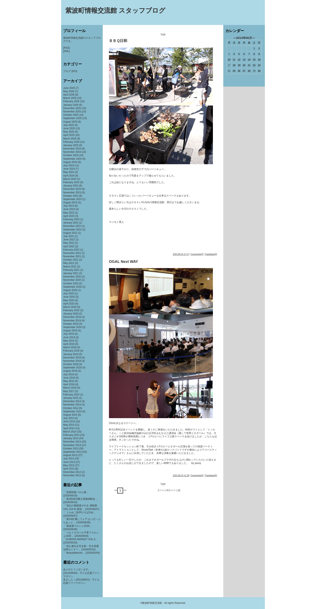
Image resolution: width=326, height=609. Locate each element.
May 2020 (68, 300)
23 (259, 65)
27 (244, 71)
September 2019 (72, 327)
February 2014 (71, 435)
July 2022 (68, 236)
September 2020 (72, 286)
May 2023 (68, 212)
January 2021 (70, 273)
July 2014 (68, 418)
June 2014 (69, 421)
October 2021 (70, 259)
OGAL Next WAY (123, 262)
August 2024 (70, 162)
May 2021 (68, 263)
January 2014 (70, 438)
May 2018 (68, 381)
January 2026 (70, 104)
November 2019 (72, 320)
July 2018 (68, 374)
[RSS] (66, 47)
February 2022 (71, 249)
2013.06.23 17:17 (181, 254)
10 (229, 59)
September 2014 (72, 411)
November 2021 (72, 256)
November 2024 (72, 151)
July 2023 (68, 205)
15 (254, 59)
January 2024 (70, 185)
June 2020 (69, 296)
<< (115, 490)
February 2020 (71, 310)
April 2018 (68, 384)
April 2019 (68, 344)
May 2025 (68, 131)
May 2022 (68, 242)
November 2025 (72, 111)
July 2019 (68, 333)
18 (234, 65)
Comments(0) (197, 254)
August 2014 (70, 414)
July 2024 (68, 165)
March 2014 (69, 431)
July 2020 (68, 293)
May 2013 (68, 465)
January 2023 (70, 222)
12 (239, 59)
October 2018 (70, 364)
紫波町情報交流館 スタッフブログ (115, 10)
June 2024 (69, 168)
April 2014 (68, 428)
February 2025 (71, 141)
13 (244, 59)
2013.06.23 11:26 (181, 475)
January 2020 (70, 313)
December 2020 (72, 276)
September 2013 (72, 451)
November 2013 (72, 445)
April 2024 (68, 175)
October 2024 (70, 155)
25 (234, 71)
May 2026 (68, 91)
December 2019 (72, 317)
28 (249, 71)
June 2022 (69, 239)
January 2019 (70, 354)
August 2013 (70, 455)
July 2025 (68, 125)
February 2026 (71, 101)
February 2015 (71, 394)
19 (239, 65)
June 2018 (69, 377)
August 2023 (70, 202)
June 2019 (69, 337)
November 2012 (72, 475)
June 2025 (69, 128)
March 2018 (69, 387)
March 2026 (69, 98)
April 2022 (68, 246)
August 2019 (70, 330)
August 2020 (70, 290)
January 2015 (70, 397)
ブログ (67, 71)
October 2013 (70, 448)
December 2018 (72, 357)
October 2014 (70, 408)
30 (259, 71)
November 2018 (72, 360)
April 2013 (68, 468)
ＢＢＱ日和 (118, 41)
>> (124, 490)
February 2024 (71, 182)
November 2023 (72, 192)
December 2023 (72, 189)
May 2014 (68, 424)
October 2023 (70, 195)
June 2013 (69, 462)
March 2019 (69, 347)
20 (244, 65)
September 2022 (72, 229)
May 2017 (68, 391)
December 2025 (72, 108)
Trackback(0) (211, 254)
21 (249, 65)
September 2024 (72, 158)
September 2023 (72, 199)
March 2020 (69, 307)
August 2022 (70, 232)
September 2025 (72, 118)
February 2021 (71, 269)
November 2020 (72, 279)
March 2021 (69, 266)
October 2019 (70, 323)
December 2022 (72, 226)
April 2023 (68, 216)
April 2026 (68, 94)
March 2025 (69, 138)
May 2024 (68, 172)
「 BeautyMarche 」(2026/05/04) (81, 552)
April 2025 (68, 135)
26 (239, 71)
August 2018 (70, 370)
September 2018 (72, 367)
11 (234, 59)
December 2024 (72, 148)
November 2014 (72, 404)
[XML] (66, 51)
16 (259, 59)
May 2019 (68, 340)
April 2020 (68, 303)
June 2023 (69, 209)
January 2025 (70, 145)
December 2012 (72, 472)
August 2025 (70, 121)
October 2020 (70, 283)
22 (254, 65)
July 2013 (68, 458)
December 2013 (72, 441)
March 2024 (69, 179)
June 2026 (69, 88)
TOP (163, 34)
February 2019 (71, 350)
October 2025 (70, 114)
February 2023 (71, 219)
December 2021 (72, 253)
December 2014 (72, 401)
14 (249, 59)
